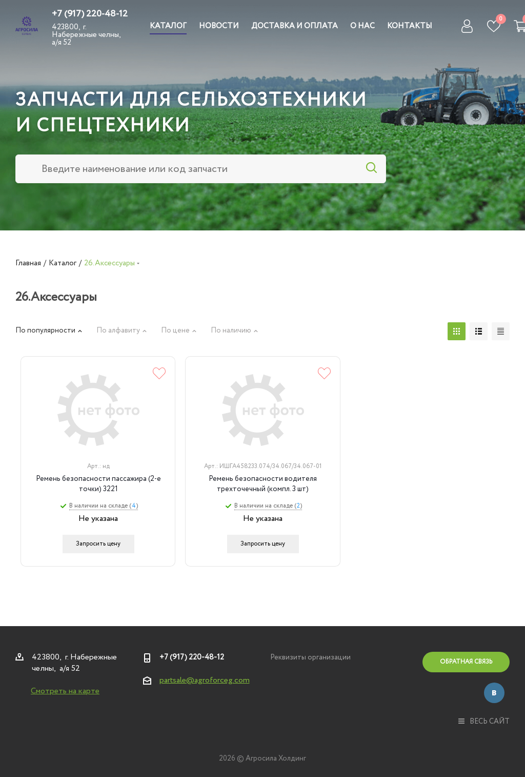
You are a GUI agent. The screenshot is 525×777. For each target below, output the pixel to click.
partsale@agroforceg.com (204, 680)
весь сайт (484, 721)
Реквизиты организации (310, 657)
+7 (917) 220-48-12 (90, 14)
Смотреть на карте (65, 691)
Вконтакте (494, 693)
